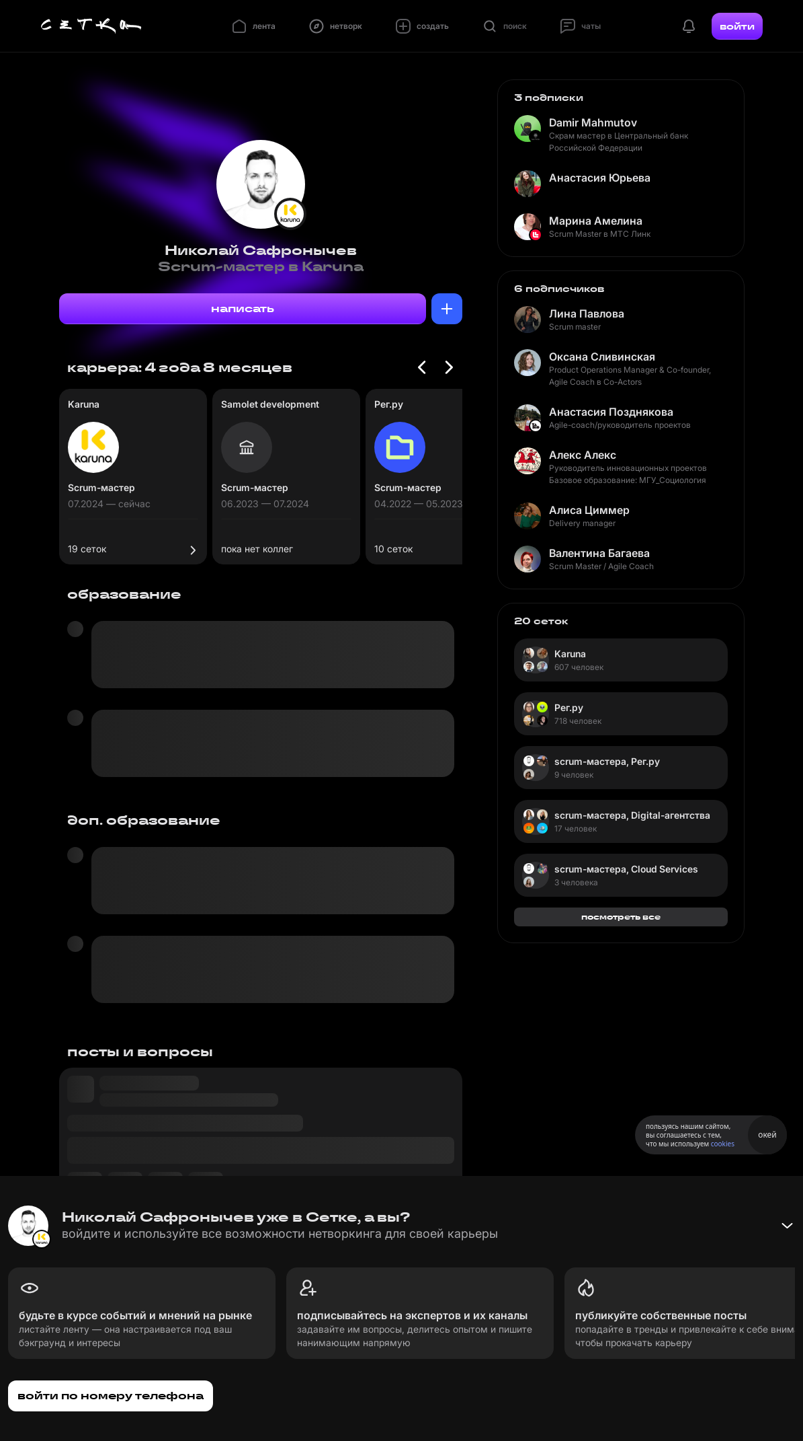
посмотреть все (621, 916)
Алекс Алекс (582, 454)
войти (737, 26)
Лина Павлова (586, 313)
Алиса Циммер (589, 510)
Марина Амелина (595, 220)
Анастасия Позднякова (611, 411)
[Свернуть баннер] (787, 1226)
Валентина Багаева (599, 553)
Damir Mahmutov (593, 122)
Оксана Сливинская (602, 356)
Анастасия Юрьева (599, 177)
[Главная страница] (91, 26)
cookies (722, 1143)
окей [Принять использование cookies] (767, 1134)
